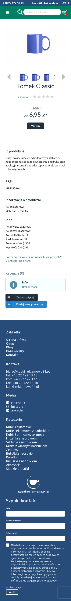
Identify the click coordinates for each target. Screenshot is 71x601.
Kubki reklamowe (19, 427)
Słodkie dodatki (17, 468)
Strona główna (16, 339)
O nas (10, 343)
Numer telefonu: (13, 520)
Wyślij (12, 592)
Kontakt (12, 355)
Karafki (11, 457)
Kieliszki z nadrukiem (21, 461)
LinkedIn (14, 410)
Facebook (15, 402)
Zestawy (12, 449)
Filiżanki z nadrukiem (21, 438)
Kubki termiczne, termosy (25, 434)
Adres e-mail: (11, 533)
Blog (9, 347)
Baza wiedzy (15, 351)
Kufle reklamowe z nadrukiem (28, 430)
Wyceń (35, 125)
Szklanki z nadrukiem (21, 442)
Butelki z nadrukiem (21, 453)
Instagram (16, 406)
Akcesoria (13, 465)
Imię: (8, 508)
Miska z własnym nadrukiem (26, 446)
